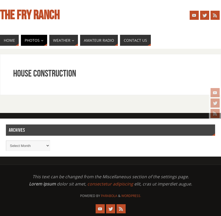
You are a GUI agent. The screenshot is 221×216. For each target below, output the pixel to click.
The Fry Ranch (29, 15)
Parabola (109, 196)
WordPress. (131, 196)
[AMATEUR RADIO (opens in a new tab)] (99, 40)
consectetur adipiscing (110, 184)
